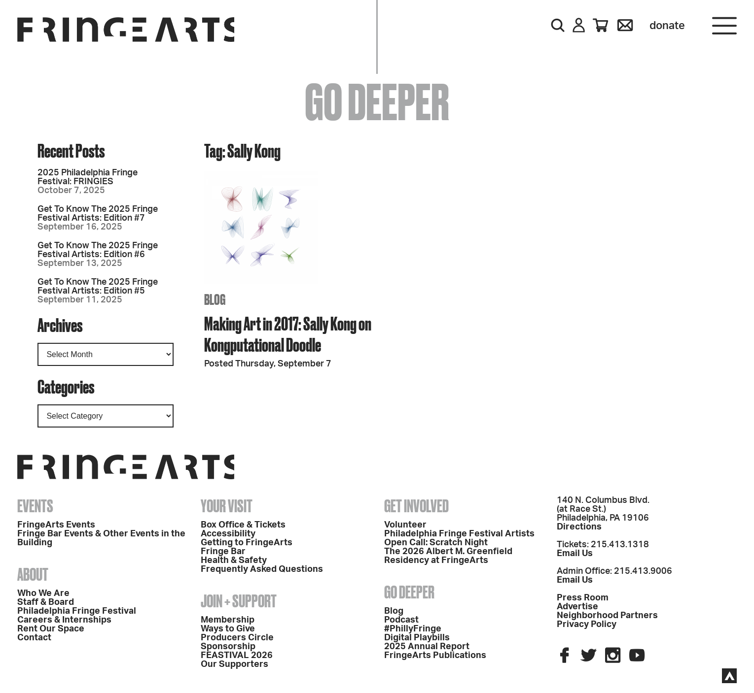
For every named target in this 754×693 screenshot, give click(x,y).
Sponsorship (228, 646)
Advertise (577, 606)
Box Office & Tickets (243, 525)
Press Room (583, 598)
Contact (34, 637)
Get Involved (416, 506)
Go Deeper (409, 592)
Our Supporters (234, 664)
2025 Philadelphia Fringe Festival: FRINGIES (87, 177)
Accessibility (228, 533)
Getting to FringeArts (246, 542)
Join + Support (239, 601)
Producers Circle (237, 637)
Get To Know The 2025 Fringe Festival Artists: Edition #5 (97, 287)
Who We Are (43, 593)
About (32, 574)
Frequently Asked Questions (262, 569)
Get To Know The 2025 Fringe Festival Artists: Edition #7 (97, 214)
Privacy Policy (586, 624)
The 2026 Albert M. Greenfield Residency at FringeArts (448, 556)
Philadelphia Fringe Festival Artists (459, 533)
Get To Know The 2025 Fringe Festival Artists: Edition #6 (97, 250)
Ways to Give (228, 629)
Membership (227, 620)
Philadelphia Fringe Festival (76, 611)
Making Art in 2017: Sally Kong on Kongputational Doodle (287, 334)
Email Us (575, 553)
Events (35, 506)
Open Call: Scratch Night (436, 542)
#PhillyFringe (412, 629)
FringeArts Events (56, 525)
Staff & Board (45, 602)
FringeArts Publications (435, 655)
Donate (667, 25)
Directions (579, 527)
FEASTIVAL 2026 (237, 655)
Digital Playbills (417, 637)
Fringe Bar (223, 551)
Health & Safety (234, 560)
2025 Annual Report (426, 646)
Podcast (401, 620)
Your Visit (226, 506)
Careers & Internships (64, 620)
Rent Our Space (50, 629)
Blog (393, 611)
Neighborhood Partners (607, 615)
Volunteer (405, 525)
